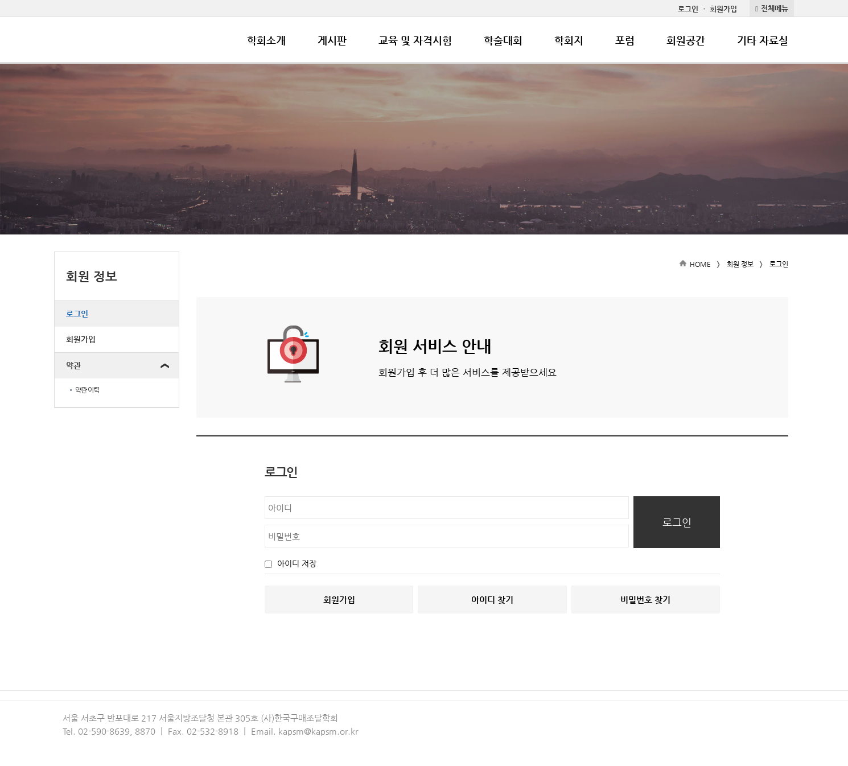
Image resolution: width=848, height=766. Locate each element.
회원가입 (723, 9)
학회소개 (266, 40)
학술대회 (503, 40)
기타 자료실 (762, 40)
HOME (700, 264)
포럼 (625, 40)
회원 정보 (740, 264)
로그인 (688, 9)
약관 (73, 365)
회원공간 (685, 40)
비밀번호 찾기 (645, 599)
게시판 (332, 40)
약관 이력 (83, 390)
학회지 (568, 40)
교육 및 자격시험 (415, 40)
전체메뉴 (774, 8)
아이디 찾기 (492, 599)
